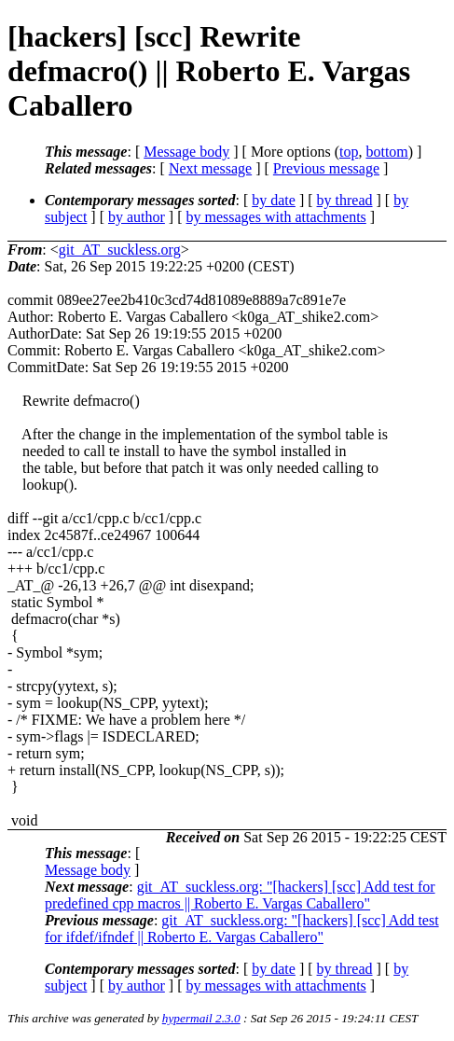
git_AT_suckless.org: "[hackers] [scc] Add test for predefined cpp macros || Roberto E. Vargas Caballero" (240, 895)
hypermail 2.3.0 (201, 1018)
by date (274, 200)
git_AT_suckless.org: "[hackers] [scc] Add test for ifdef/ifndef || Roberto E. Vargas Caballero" (242, 928)
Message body (186, 152)
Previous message (326, 168)
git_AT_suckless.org (120, 249)
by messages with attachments (276, 217)
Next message (210, 168)
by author (136, 217)
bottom (386, 152)
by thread (345, 200)
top (348, 152)
